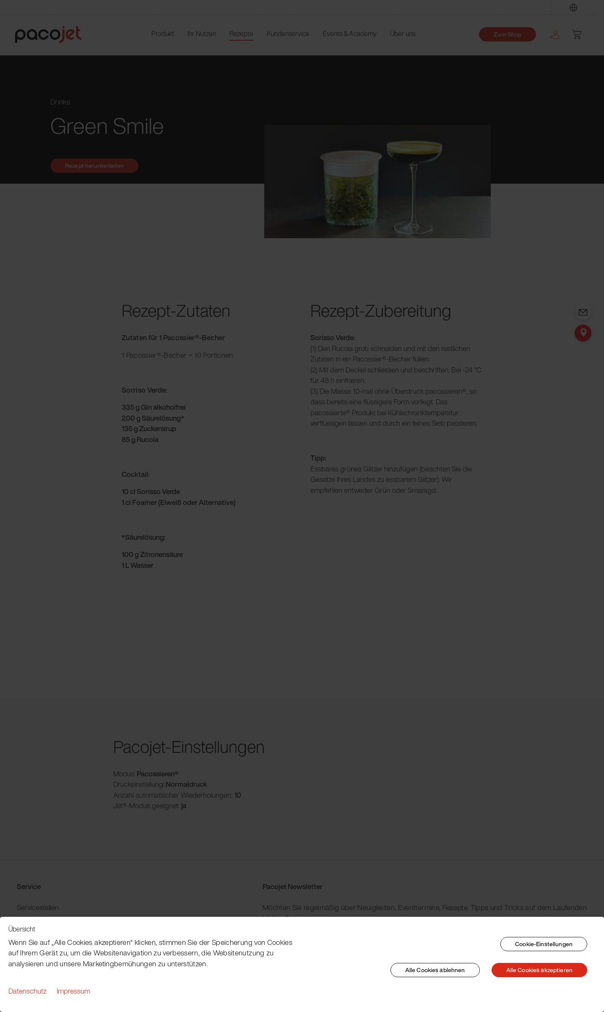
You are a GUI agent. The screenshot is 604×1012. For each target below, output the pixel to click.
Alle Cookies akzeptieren (539, 969)
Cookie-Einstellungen (544, 943)
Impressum (73, 991)
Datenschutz (27, 991)
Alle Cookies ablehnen (435, 969)
